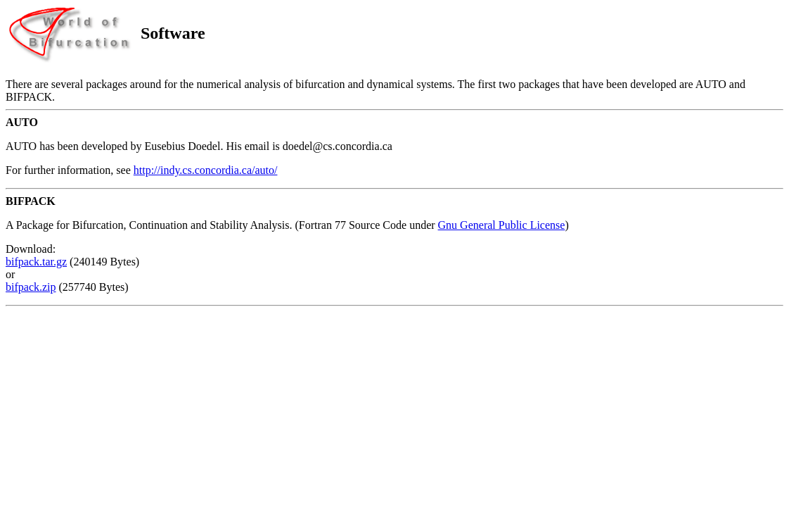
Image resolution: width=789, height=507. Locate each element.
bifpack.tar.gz (36, 262)
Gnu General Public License (501, 225)
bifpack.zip (31, 287)
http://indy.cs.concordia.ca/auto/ (206, 170)
